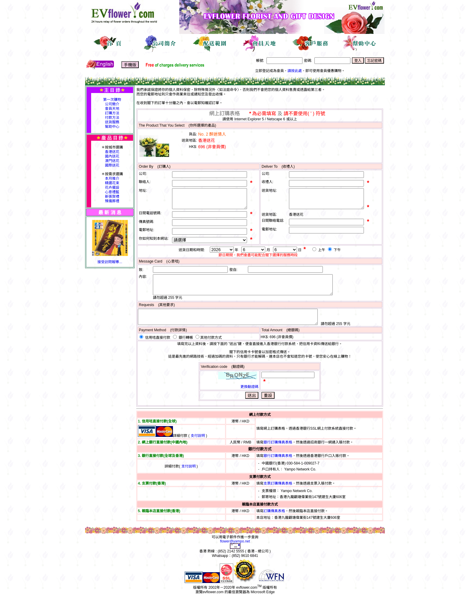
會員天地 (112, 109)
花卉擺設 (112, 187)
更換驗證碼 (249, 387)
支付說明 (198, 436)
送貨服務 (112, 122)
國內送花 (112, 156)
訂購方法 (112, 113)
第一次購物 (112, 100)
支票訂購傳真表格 (277, 483)
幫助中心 (112, 127)
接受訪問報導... (109, 262)
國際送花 (112, 165)
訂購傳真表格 (274, 511)
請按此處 (294, 71)
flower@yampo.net (235, 541)
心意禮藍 (112, 192)
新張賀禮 (112, 196)
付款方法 (112, 118)
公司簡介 (112, 104)
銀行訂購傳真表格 (277, 442)
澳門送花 (112, 161)
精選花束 (112, 183)
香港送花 (112, 152)
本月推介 (112, 178)
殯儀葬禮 (112, 201)
